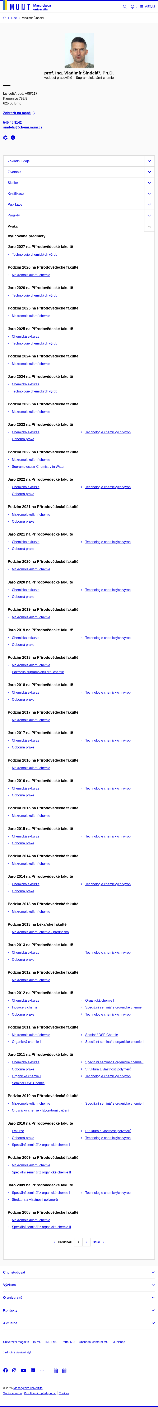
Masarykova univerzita (27, 1388)
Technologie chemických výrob (34, 254)
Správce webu (12, 1393)
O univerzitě (12, 1297)
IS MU (37, 1342)
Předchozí (63, 1242)
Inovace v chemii (24, 1007)
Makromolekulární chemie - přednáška (40, 932)
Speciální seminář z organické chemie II (114, 1042)
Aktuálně (10, 1323)
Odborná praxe (23, 439)
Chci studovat (14, 1272)
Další (98, 1242)
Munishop (118, 1342)
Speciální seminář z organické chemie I (114, 1007)
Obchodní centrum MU (93, 1342)
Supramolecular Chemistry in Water (38, 466)
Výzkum (9, 1285)
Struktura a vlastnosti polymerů (108, 1069)
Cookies (64, 1393)
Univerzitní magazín (16, 1342)
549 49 (12, 122)
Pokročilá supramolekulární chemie (38, 672)
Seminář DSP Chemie (101, 1035)
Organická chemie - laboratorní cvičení (40, 1110)
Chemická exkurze (26, 336)
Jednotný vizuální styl (17, 1352)
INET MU (51, 1342)
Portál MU (68, 1342)
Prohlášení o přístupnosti (40, 1393)
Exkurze (18, 1131)
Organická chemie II (27, 1042)
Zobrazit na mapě (19, 113)
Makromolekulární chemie (31, 275)
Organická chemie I (99, 1000)
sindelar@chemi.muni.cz (22, 127)
